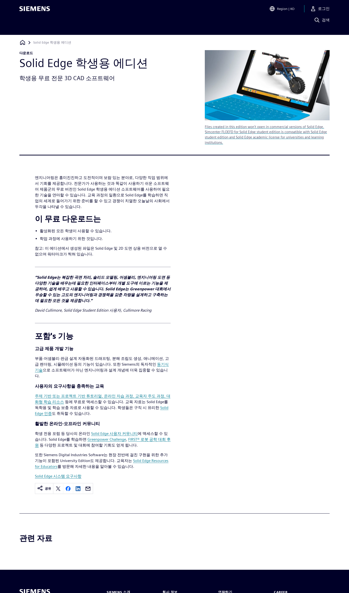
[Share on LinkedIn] (78, 488)
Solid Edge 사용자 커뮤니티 (114, 433)
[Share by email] (88, 488)
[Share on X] (58, 488)
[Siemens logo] (34, 10)
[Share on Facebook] (68, 488)
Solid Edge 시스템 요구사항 (58, 476)
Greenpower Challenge (106, 439)
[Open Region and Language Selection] (281, 10)
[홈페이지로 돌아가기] (22, 42)
